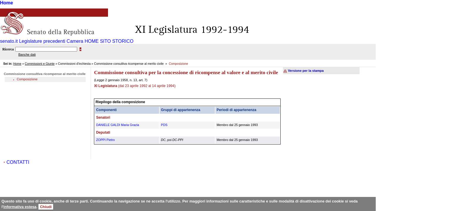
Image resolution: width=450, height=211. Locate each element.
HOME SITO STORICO (109, 41)
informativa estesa (20, 207)
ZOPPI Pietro (105, 140)
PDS (164, 125)
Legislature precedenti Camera (51, 41)
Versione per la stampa (306, 70)
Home (6, 2)
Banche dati (27, 54)
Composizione (27, 79)
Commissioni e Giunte (40, 63)
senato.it (9, 41)
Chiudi (46, 207)
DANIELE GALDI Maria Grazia (117, 125)
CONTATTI (17, 162)
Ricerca (8, 49)
